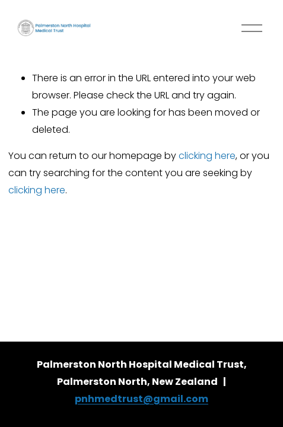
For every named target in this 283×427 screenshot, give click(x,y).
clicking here (207, 155)
